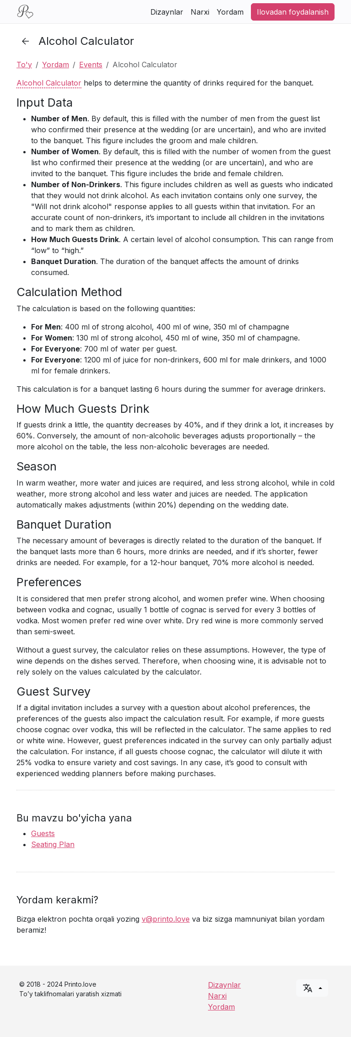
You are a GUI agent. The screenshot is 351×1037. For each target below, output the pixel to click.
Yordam (230, 11)
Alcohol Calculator (48, 82)
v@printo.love (166, 919)
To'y (24, 64)
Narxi (200, 11)
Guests (43, 833)
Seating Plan (52, 844)
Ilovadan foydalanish (293, 11)
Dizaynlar (166, 11)
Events (90, 64)
